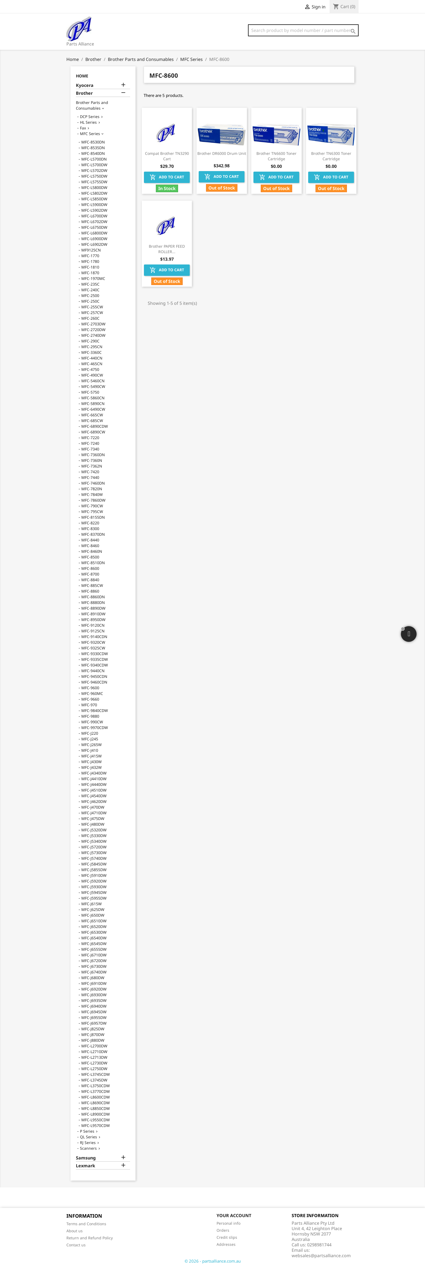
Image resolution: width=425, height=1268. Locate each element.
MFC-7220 (90, 437)
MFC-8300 (90, 528)
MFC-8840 (90, 579)
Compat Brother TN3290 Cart (167, 156)
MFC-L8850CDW (95, 1108)
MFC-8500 (90, 557)
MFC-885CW (92, 585)
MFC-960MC (92, 693)
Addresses (226, 1244)
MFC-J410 (89, 750)
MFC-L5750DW (94, 176)
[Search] (303, 30)
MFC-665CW (92, 414)
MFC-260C (90, 318)
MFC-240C (90, 289)
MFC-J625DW (92, 909)
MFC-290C (90, 341)
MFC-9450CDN (94, 676)
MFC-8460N (91, 551)
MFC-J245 (89, 738)
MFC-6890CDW (94, 426)
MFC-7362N (91, 466)
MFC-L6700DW (94, 215)
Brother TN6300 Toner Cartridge (331, 156)
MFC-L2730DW (94, 1063)
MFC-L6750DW (94, 227)
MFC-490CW (92, 375)
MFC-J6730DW (94, 966)
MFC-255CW (92, 306)
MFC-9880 (90, 716)
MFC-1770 (90, 255)
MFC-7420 (90, 471)
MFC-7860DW (93, 500)
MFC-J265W (91, 744)
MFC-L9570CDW (95, 1125)
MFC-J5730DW (94, 852)
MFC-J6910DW (94, 983)
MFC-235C (90, 284)
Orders (223, 1230)
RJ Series (88, 1142)
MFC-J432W (91, 767)
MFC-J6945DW (94, 1011)
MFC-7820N (91, 488)
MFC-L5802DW (94, 193)
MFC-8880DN (93, 602)
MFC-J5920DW (94, 881)
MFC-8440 (90, 540)
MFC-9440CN (93, 670)
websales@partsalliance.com (321, 1256)
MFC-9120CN (93, 625)
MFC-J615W (91, 903)
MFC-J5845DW (94, 864)
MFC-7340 (90, 449)
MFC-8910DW (93, 613)
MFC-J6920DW (94, 989)
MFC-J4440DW (94, 784)
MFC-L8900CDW (95, 1114)
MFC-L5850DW (94, 198)
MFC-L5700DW (94, 164)
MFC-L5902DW (94, 210)
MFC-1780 (90, 261)
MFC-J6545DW (94, 943)
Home (82, 76)
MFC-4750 (90, 369)
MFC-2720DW (93, 329)
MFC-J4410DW (94, 778)
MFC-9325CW (93, 648)
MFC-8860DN (93, 596)
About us (74, 1230)
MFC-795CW (92, 511)
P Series (87, 1131)
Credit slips (227, 1237)
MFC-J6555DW (94, 949)
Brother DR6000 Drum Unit (221, 153)
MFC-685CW (92, 420)
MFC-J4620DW (94, 801)
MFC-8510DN (93, 562)
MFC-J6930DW (94, 994)
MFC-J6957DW (94, 1023)
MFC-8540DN (93, 153)
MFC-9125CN (93, 630)
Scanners (88, 1148)
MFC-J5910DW (94, 875)
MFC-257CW (92, 312)
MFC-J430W (91, 761)
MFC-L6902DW (94, 244)
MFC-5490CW (93, 386)
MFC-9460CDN (94, 682)
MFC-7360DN (93, 454)
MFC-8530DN (93, 142)
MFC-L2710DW (94, 1051)
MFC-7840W (92, 494)
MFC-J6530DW (94, 932)
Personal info (228, 1223)
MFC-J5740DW (94, 858)
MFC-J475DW (92, 818)
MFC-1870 (90, 272)
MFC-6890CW (93, 431)
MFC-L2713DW (94, 1057)
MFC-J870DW (92, 1034)
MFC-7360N (91, 460)
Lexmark (85, 1166)
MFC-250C (90, 301)
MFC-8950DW (93, 619)
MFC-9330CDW (94, 653)
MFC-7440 (90, 477)
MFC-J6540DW (94, 937)
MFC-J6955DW (94, 1017)
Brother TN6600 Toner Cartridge (276, 156)
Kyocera (85, 85)
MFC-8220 (90, 522)
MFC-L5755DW (94, 181)
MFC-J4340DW (94, 773)
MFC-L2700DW (94, 1045)
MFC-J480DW (92, 824)
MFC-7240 (90, 443)
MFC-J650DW (92, 915)
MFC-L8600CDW (95, 1097)
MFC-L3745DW (94, 1080)
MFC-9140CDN (94, 636)
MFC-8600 (90, 568)
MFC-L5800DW (94, 187)
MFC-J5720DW (94, 846)
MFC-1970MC (93, 278)
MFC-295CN (91, 346)
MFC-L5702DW (94, 170)
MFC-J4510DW (94, 790)
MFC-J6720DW (94, 960)
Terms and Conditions (86, 1223)
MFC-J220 (89, 733)
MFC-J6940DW (94, 1006)
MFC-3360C (91, 352)
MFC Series (90, 133)
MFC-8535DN (93, 147)
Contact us (76, 1244)
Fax (83, 127)
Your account (234, 1215)
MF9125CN (91, 250)
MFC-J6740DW (94, 972)
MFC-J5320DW (94, 829)
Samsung (86, 1158)
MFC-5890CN (93, 403)
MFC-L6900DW (94, 238)
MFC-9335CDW (94, 659)
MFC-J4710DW (94, 812)
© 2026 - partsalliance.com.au (213, 1261)
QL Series (88, 1136)
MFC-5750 (90, 392)
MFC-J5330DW (94, 835)
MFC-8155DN (93, 517)
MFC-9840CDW (94, 710)
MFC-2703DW (93, 323)
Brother (84, 93)
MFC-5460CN (93, 380)
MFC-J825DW (92, 1028)
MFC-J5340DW (94, 841)
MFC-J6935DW (94, 1000)
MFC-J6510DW (94, 920)
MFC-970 (89, 704)
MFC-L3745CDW (95, 1074)
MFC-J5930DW (94, 886)
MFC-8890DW (93, 608)
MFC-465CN (91, 363)
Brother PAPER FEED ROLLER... (167, 249)
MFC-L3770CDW (95, 1091)
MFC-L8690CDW (95, 1102)
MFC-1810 (90, 267)
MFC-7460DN (93, 483)
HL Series (88, 122)
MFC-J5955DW (94, 898)
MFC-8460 (90, 545)
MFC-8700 (90, 574)
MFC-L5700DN (94, 159)
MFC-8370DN (93, 534)
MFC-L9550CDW (95, 1119)
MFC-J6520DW (94, 926)
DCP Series (89, 116)
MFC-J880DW (92, 1040)
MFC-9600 (90, 687)
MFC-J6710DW (94, 954)
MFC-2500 (90, 295)
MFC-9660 (90, 699)
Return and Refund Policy (89, 1237)
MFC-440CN (91, 358)
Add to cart (167, 177)
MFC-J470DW (92, 807)
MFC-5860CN (93, 397)
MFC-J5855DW (94, 869)
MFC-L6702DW (94, 221)
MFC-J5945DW (94, 892)
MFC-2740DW (93, 335)
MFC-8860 (90, 591)
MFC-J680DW (92, 977)
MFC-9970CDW (94, 727)
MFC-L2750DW (94, 1068)
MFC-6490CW (93, 409)
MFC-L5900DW (94, 204)
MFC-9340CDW (94, 665)
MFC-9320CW (93, 642)
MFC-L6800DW (94, 233)
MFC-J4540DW (94, 795)
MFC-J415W (91, 756)
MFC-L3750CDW (95, 1085)
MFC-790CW (92, 505)
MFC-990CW (92, 721)
